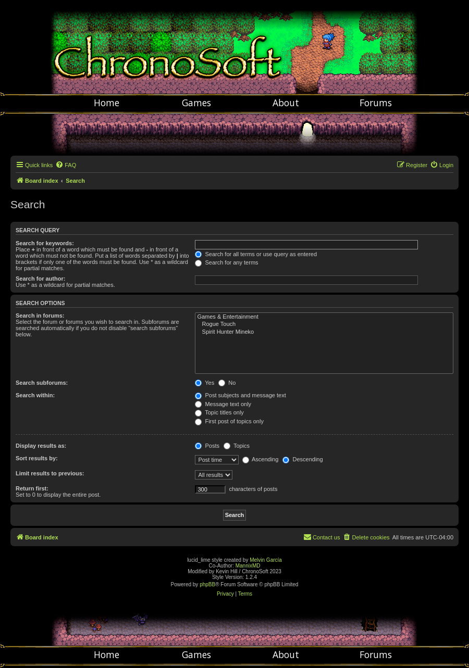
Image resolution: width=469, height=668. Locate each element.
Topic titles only (219, 412)
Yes (204, 383)
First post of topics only (229, 421)
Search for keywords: (45, 243)
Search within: (35, 395)
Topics (237, 446)
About (286, 102)
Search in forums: (40, 315)
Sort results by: (37, 458)
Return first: (32, 488)
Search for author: (40, 278)
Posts (207, 446)
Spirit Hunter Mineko (324, 332)
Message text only (223, 404)
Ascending (260, 459)
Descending (302, 459)
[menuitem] (65, 165)
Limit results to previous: (50, 473)
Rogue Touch (324, 324)
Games (196, 102)
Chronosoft (234, 47)
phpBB (207, 584)
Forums (376, 102)
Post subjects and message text (240, 395)
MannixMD (248, 566)
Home (106, 102)
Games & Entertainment (324, 317)
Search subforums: (42, 383)
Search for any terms (226, 262)
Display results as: (41, 446)
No (227, 383)
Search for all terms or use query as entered (256, 254)
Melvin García (266, 560)
